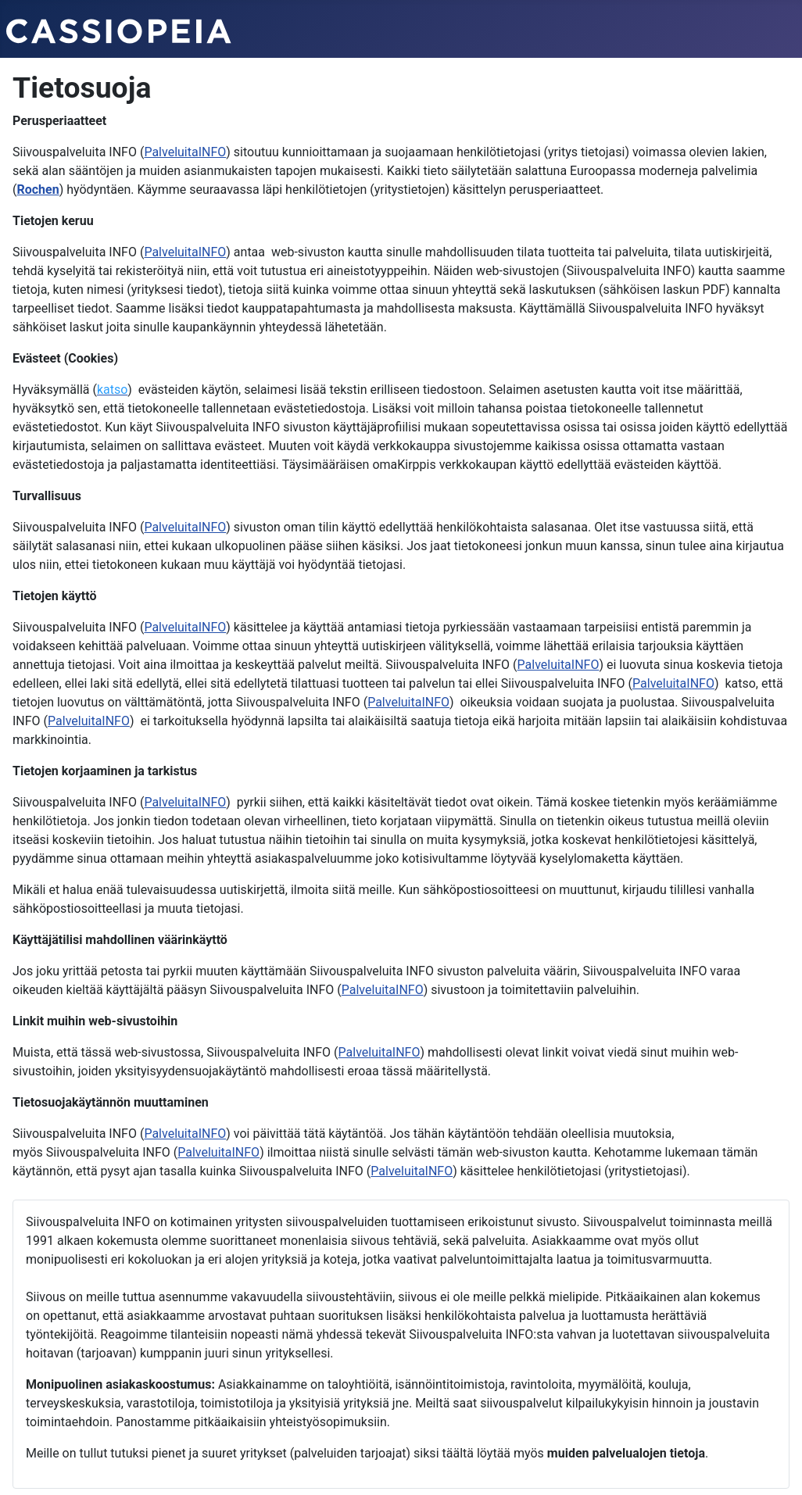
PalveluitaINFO (185, 152)
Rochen (37, 189)
